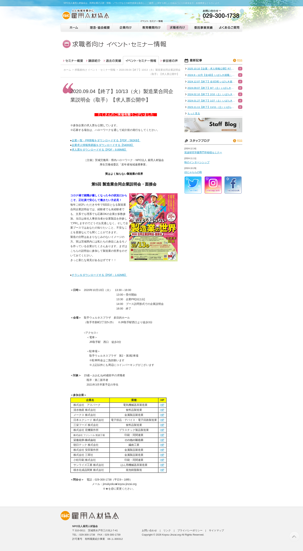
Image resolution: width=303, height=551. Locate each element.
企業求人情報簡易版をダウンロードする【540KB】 (103, 145)
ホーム (67, 69)
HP (162, 404)
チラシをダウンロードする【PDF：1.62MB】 (99, 274)
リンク (167, 530)
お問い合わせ (149, 530)
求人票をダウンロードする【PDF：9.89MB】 (99, 149)
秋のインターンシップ (196, 162)
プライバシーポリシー (190, 530)
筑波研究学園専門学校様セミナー (203, 152)
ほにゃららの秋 (193, 172)
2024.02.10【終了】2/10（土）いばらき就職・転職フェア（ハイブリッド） (211, 94)
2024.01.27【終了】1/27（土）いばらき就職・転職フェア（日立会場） (211, 100)
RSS (239, 60)
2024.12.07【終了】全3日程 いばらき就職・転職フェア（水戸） (211, 81)
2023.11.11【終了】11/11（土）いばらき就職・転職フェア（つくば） (211, 107)
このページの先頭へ (294, 536)
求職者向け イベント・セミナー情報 (95, 69)
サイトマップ (216, 530)
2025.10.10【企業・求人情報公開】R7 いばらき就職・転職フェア (211, 68)
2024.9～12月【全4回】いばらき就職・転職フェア (211, 75)
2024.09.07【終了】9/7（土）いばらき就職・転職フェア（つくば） (211, 87)
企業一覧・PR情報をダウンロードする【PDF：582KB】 (106, 140)
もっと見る (193, 113)
